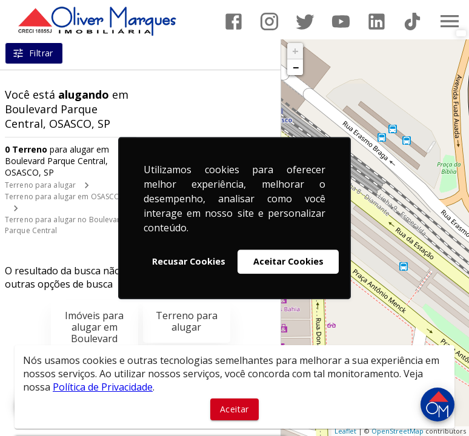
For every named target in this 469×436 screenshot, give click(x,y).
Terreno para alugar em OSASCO (62, 196)
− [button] (296, 67)
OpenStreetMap (397, 430)
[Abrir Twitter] (305, 21)
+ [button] (295, 51)
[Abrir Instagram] (269, 21)
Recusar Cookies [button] (188, 261)
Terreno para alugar (40, 185)
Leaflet (345, 430)
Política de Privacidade (103, 387)
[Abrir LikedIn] (376, 21)
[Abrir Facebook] (233, 21)
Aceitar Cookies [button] (288, 261)
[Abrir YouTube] (340, 21)
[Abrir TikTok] (412, 21)
